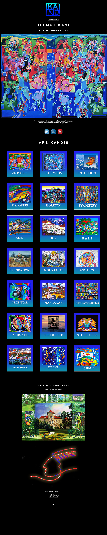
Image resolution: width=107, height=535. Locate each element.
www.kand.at (53, 497)
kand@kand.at (53, 20)
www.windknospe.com (53, 491)
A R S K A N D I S (53, 142)
